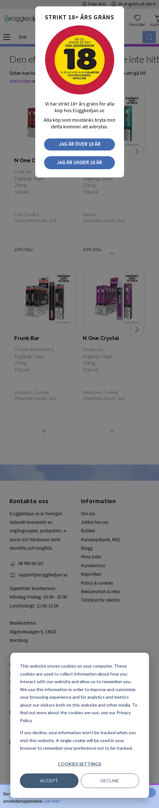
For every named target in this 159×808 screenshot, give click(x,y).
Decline (110, 780)
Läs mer (52, 801)
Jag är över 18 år (80, 144)
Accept (49, 780)
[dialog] (79, 725)
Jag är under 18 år (79, 162)
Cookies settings (79, 763)
